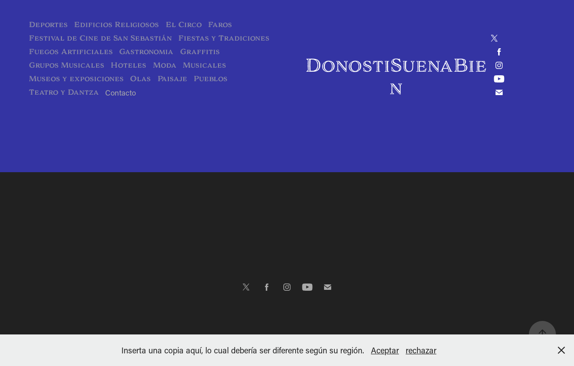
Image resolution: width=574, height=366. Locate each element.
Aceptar (385, 350)
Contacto (120, 92)
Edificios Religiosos (116, 24)
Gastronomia (146, 51)
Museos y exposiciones (76, 78)
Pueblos (210, 78)
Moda (164, 65)
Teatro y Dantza (64, 92)
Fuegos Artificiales (71, 51)
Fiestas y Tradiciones (223, 38)
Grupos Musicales (66, 65)
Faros (220, 24)
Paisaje (172, 78)
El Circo (184, 24)
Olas (140, 78)
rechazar (421, 350)
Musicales (204, 65)
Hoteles (128, 65)
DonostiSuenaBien (396, 76)
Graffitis (200, 51)
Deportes (48, 24)
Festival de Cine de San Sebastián (100, 38)
